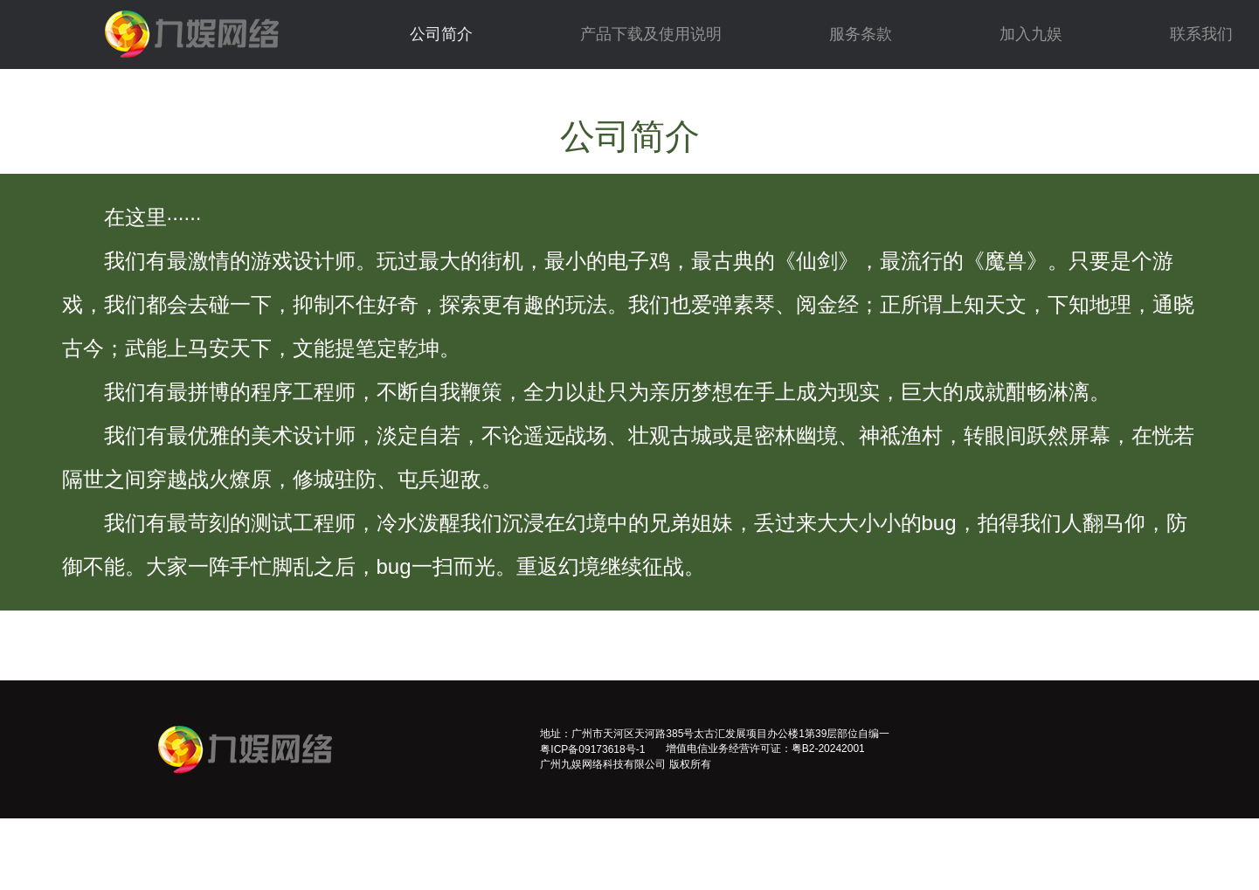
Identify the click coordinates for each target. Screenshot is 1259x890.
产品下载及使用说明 (651, 34)
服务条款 (860, 34)
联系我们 (1201, 34)
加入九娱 (1031, 34)
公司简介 (441, 34)
